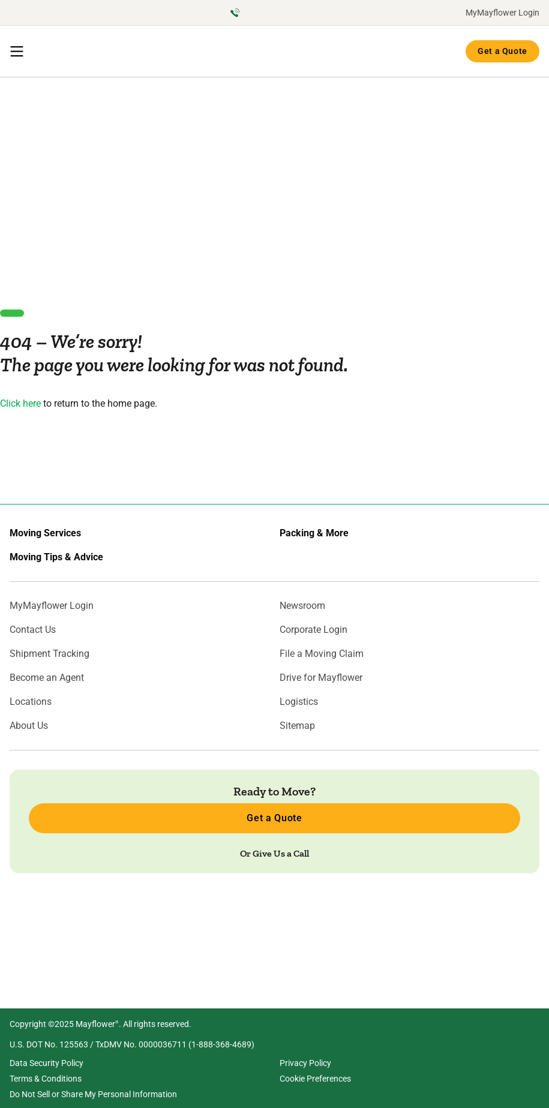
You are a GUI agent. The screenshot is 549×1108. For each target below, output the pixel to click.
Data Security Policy (46, 1063)
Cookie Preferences (315, 1078)
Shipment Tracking (49, 654)
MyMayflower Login (502, 12)
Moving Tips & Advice (56, 557)
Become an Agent (47, 678)
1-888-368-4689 (221, 1044)
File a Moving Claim (322, 654)
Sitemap (297, 726)
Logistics (299, 702)
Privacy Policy (305, 1063)
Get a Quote (502, 51)
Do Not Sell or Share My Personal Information (93, 1094)
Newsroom (302, 606)
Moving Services (45, 533)
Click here (20, 403)
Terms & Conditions (46, 1078)
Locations (31, 702)
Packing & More (314, 533)
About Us (29, 726)
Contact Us (33, 630)
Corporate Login (313, 630)
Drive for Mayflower (321, 678)
